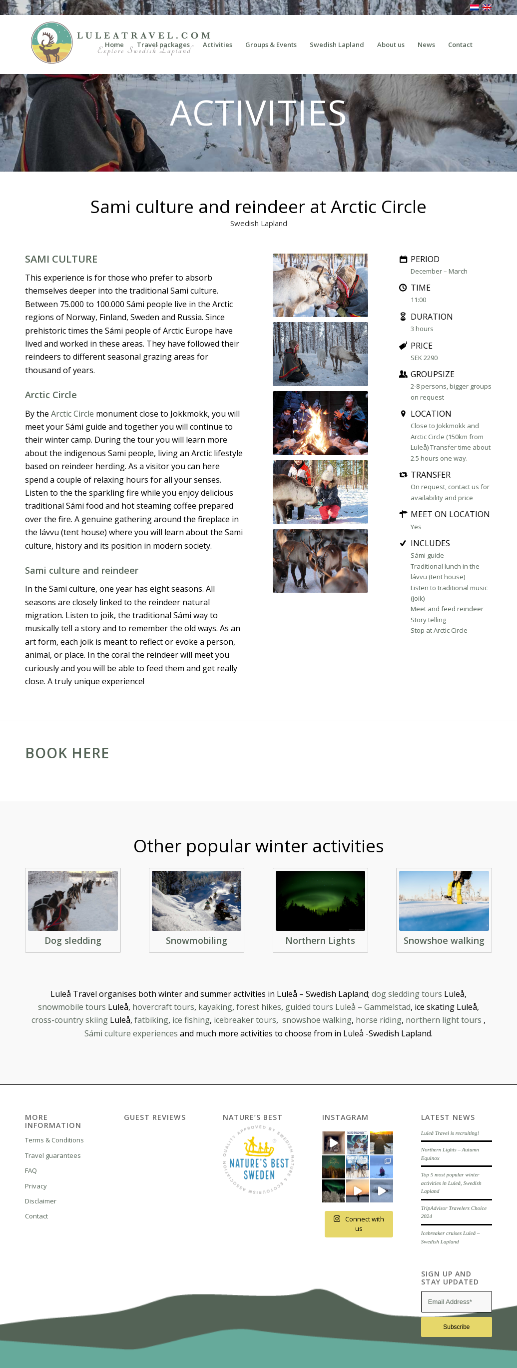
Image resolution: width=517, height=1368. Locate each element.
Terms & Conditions (54, 1139)
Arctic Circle (72, 413)
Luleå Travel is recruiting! (450, 1133)
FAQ (31, 1170)
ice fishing (191, 1019)
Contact (36, 1215)
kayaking (215, 1006)
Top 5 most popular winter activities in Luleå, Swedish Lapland (451, 1182)
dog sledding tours (407, 993)
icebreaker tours (245, 1019)
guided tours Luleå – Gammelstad (348, 1006)
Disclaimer (40, 1200)
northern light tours (444, 1019)
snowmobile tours (72, 1006)
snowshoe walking (317, 1019)
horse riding (379, 1019)
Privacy (36, 1185)
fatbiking (151, 1019)
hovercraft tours (163, 1006)
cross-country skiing (69, 1019)
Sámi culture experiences (131, 1033)
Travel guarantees (53, 1155)
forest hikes (258, 1006)
